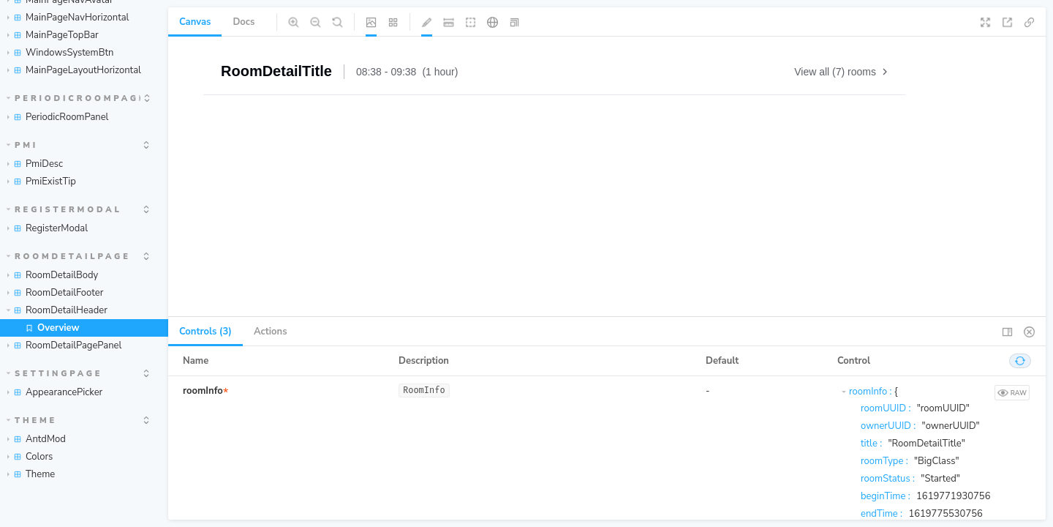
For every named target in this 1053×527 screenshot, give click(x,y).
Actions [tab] (270, 331)
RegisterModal (64, 209)
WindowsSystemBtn (60, 52)
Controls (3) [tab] (205, 331)
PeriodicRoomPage (73, 98)
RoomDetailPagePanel (64, 345)
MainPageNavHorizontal (68, 17)
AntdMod (36, 439)
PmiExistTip (41, 181)
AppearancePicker (54, 392)
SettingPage (55, 373)
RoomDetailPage (69, 256)
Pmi (23, 145)
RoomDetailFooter (55, 292)
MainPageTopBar (53, 35)
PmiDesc (35, 164)
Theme (32, 420)
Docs (243, 22)
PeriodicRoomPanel (57, 117)
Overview (52, 327)
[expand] (147, 98)
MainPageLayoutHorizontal (74, 70)
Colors (30, 456)
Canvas (195, 22)
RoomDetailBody (52, 275)
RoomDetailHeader (57, 310)
